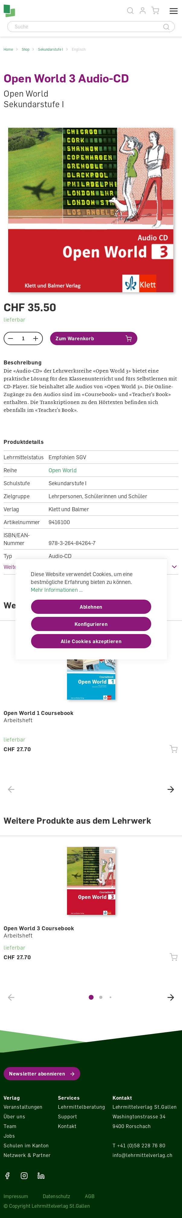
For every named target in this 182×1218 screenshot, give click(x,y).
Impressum (16, 1196)
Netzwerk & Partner (27, 1155)
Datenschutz (56, 1196)
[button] (170, 789)
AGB (90, 1196)
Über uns (14, 1117)
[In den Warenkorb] (93, 338)
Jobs (9, 1136)
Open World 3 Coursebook (39, 928)
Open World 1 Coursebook (38, 713)
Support (67, 1117)
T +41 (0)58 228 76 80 (139, 1146)
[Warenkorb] (155, 11)
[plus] (35, 338)
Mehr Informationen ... (57, 589)
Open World (63, 470)
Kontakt (67, 1126)
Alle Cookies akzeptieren (91, 641)
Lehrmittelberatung (81, 1107)
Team (10, 1126)
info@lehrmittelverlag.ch (143, 1155)
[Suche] (83, 26)
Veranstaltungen (23, 1107)
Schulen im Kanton (26, 1146)
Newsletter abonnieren (37, 1074)
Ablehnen (91, 607)
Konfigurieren (91, 624)
